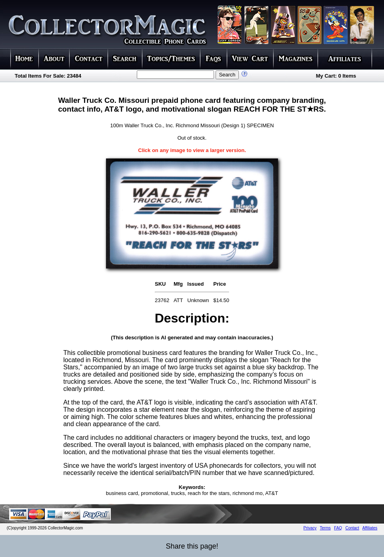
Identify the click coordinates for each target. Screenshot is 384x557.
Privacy (310, 528)
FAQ (338, 528)
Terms (325, 528)
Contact (352, 528)
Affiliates (370, 528)
